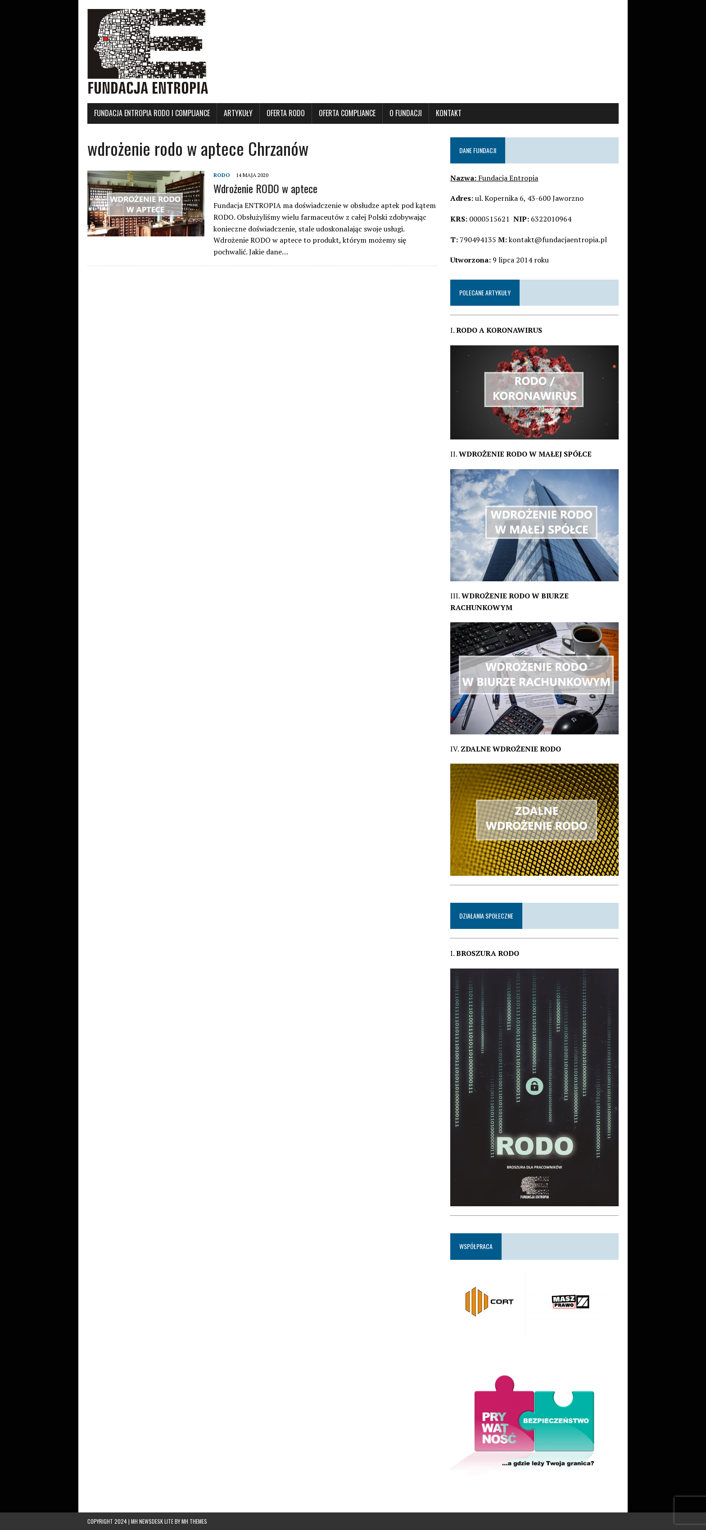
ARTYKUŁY (238, 113)
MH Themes (194, 1521)
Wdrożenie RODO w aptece (265, 188)
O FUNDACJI (405, 113)
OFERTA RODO (286, 113)
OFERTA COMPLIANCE (347, 113)
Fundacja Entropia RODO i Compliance (152, 113)
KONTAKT (449, 113)
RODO (221, 175)
